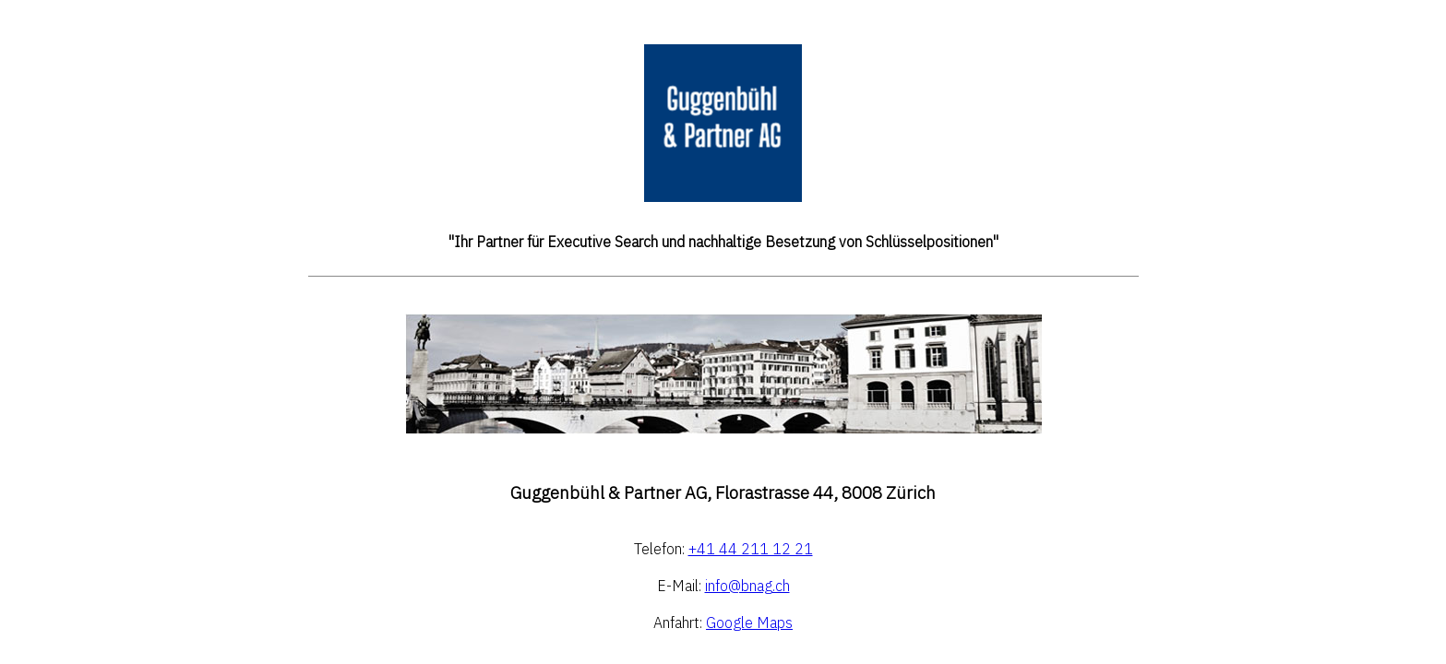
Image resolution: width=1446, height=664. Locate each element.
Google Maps (749, 623)
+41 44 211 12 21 (750, 550)
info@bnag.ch (747, 586)
